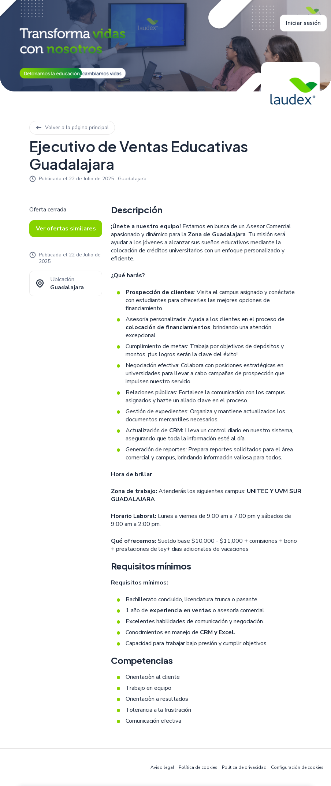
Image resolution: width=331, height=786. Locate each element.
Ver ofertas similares (66, 229)
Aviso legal (162, 767)
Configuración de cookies (297, 767)
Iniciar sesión (303, 23)
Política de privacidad (244, 767)
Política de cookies (198, 767)
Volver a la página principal (72, 127)
